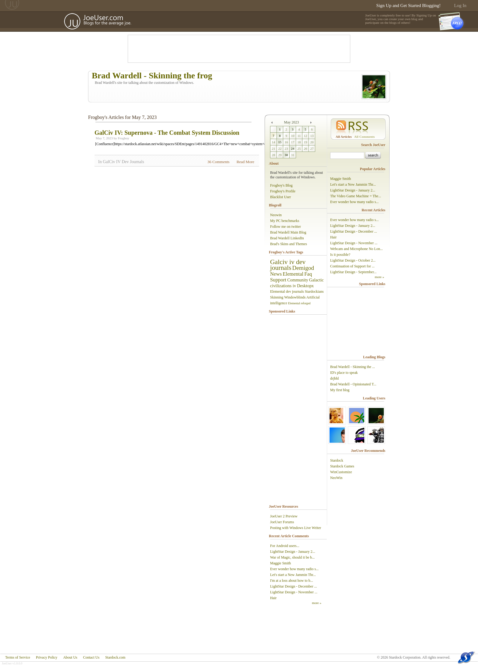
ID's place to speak (344, 372)
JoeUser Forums (282, 522)
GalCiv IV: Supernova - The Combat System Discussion (167, 132)
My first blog (339, 390)
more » (316, 603)
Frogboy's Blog (281, 185)
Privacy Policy (46, 657)
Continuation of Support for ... (352, 266)
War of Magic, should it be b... (292, 557)
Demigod (303, 268)
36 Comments (218, 161)
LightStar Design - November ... (293, 592)
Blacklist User (280, 197)
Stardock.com (115, 657)
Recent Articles (373, 210)
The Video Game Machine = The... (355, 196)
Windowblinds (294, 297)
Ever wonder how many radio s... (294, 569)
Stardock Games (342, 466)
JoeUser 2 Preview (284, 516)
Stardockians (314, 291)
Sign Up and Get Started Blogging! (408, 5)
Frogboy (123, 138)
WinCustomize (341, 472)
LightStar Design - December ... (293, 586)
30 (286, 155)
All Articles (344, 136)
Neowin (276, 215)
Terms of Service (17, 657)
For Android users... (284, 546)
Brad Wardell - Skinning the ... (352, 367)
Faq (308, 274)
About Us (70, 657)
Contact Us (91, 657)
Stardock (336, 460)
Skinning (276, 297)
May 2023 (291, 122)
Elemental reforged (299, 303)
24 (292, 148)
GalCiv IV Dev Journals (123, 161)
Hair (273, 598)
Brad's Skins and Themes (288, 244)
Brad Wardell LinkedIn (287, 238)
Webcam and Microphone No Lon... (356, 249)
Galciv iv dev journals (287, 264)
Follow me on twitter (285, 226)
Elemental (293, 274)
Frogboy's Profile (282, 191)
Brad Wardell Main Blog (288, 232)
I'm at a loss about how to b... (291, 580)
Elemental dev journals (287, 291)
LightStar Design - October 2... (353, 260)
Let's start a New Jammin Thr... (293, 575)
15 (280, 142)
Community (297, 279)
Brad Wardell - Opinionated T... (353, 384)
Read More (245, 161)
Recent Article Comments (289, 536)
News (276, 274)
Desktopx (305, 285)
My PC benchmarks (284, 221)
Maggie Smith (280, 563)
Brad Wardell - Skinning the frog (152, 75)
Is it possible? (340, 254)
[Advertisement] (239, 49)
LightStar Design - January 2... (292, 551)
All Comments (364, 136)
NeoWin (336, 478)
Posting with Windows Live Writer (295, 528)
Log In (460, 5)
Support (278, 280)
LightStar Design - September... (353, 272)
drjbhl (334, 378)
